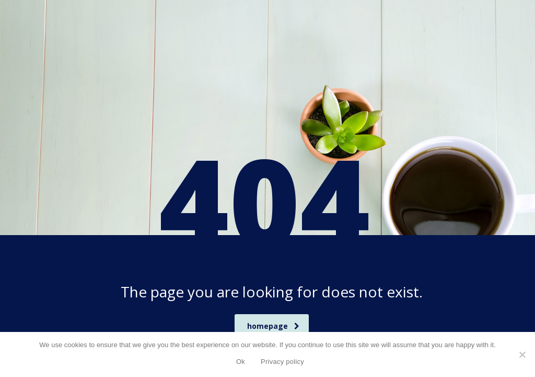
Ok (240, 361)
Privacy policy (282, 361)
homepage (273, 326)
